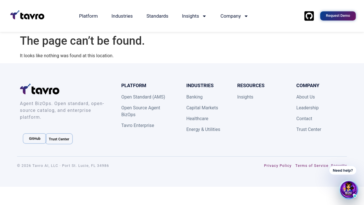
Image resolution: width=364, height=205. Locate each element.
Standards (157, 16)
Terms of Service (311, 165)
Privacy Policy (277, 165)
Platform (88, 16)
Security (339, 165)
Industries (122, 16)
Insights (194, 16)
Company (234, 16)
